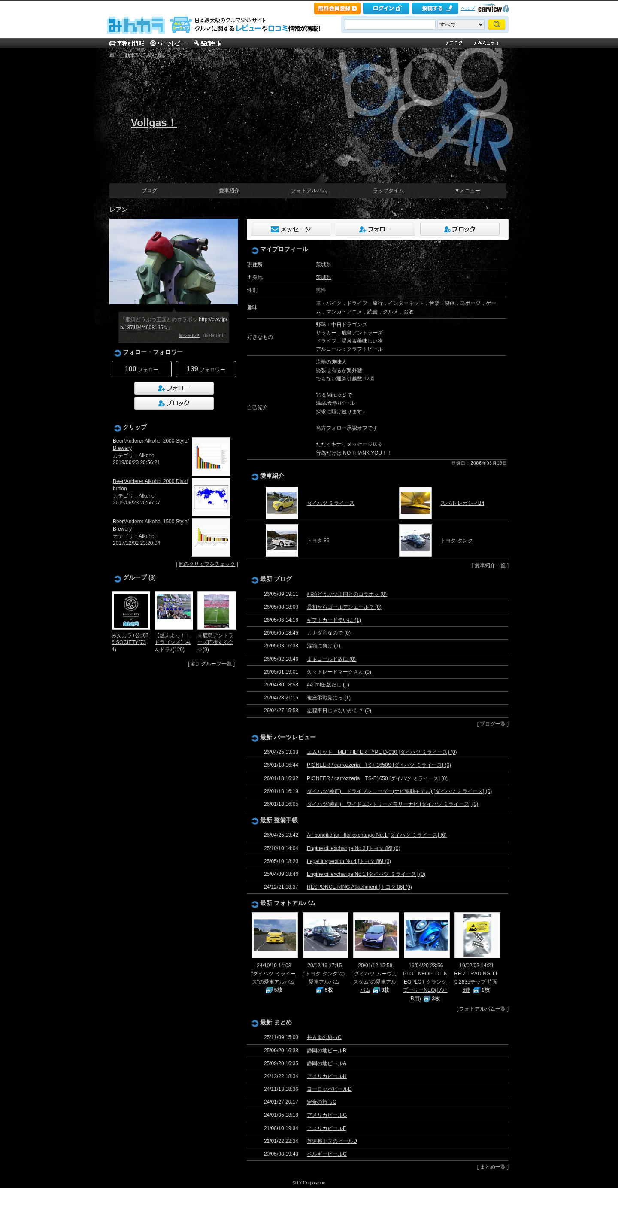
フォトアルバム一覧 (482, 1009)
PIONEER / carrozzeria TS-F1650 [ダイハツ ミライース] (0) (377, 778)
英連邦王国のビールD (332, 1141)
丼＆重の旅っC (324, 1037)
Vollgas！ (154, 122)
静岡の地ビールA (326, 1063)
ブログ (149, 191)
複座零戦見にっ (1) (329, 698)
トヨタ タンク (456, 541)
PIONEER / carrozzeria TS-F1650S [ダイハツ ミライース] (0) (379, 765)
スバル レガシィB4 (462, 503)
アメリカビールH (327, 1076)
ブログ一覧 (493, 724)
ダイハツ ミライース (330, 503)
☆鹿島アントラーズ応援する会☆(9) (215, 642)
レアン (180, 55)
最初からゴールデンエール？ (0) (344, 607)
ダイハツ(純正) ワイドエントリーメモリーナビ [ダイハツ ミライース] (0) (392, 804)
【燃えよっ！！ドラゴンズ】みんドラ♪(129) (172, 642)
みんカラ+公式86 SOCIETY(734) (130, 642)
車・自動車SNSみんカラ (138, 55)
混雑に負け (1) (323, 646)
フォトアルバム (309, 191)
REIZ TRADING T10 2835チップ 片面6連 (476, 982)
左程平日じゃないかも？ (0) (339, 711)
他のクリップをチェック (207, 564)
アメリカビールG (327, 1115)
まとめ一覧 (493, 1167)
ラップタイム (388, 191)
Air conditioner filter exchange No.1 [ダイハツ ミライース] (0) (377, 835)
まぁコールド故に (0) (331, 659)
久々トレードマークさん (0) (339, 672)
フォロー (141, 369)
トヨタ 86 (318, 541)
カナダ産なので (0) (329, 633)
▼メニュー (467, 191)
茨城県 (323, 264)
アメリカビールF (326, 1128)
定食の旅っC (321, 1102)
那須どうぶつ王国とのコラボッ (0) (347, 594)
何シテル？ (189, 335)
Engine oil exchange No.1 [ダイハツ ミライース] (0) (366, 874)
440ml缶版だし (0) (328, 685)
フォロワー (206, 369)
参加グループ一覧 (211, 664)
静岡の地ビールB (326, 1051)
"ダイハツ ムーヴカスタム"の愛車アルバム (374, 982)
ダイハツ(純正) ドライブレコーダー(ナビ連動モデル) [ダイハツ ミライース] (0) (399, 791)
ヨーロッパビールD (329, 1089)
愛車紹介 (229, 191)
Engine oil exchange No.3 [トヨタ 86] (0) (353, 848)
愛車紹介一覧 (490, 565)
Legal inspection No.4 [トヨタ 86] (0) (349, 861)
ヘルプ (468, 8)
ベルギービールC (327, 1154)
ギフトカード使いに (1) (334, 620)
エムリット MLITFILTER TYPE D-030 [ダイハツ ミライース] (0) (382, 752)
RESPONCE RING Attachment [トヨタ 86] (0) (359, 887)
